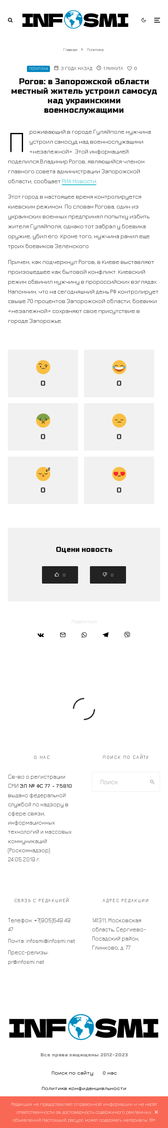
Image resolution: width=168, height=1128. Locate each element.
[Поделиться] (41, 635)
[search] (152, 781)
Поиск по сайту (73, 1073)
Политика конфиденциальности (84, 1088)
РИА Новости (79, 181)
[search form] (118, 781)
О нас (110, 1073)
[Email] (63, 635)
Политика (38, 68)
